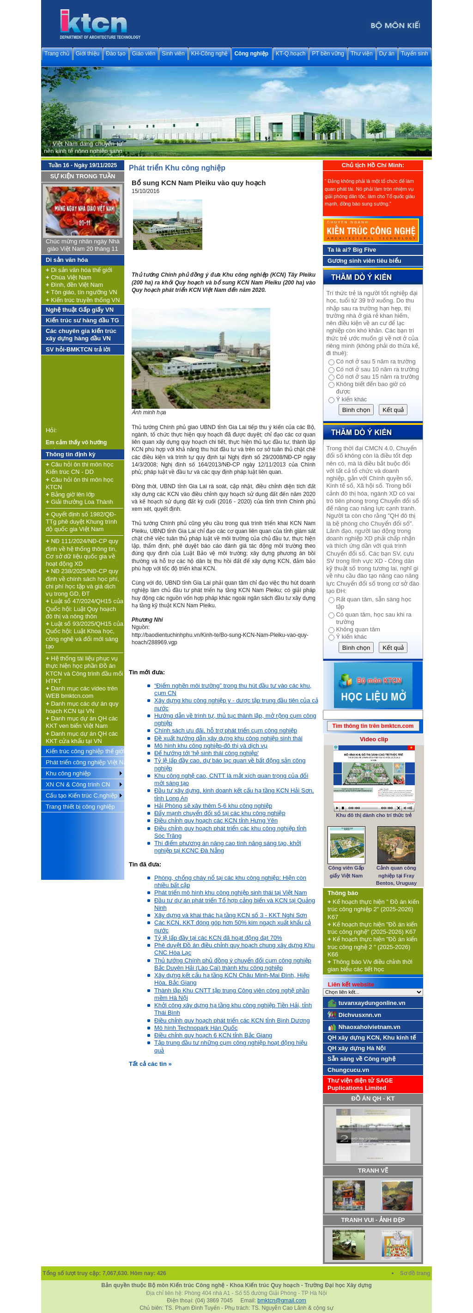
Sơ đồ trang (416, 1273)
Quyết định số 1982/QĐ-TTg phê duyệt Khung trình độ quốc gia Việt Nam (81, 522)
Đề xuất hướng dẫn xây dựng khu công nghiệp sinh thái (228, 738)
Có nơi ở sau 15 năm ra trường (377, 376)
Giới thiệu (87, 53)
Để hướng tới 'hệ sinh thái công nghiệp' (206, 753)
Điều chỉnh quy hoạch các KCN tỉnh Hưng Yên (216, 820)
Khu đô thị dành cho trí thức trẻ (374, 815)
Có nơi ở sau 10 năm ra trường (377, 369)
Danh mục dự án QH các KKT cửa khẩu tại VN (82, 737)
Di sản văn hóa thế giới (79, 269)
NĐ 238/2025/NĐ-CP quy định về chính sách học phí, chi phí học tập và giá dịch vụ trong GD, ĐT (82, 582)
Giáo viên (144, 53)
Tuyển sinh (414, 53)
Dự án (386, 53)
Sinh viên (173, 53)
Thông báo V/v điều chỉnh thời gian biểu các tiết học (369, 965)
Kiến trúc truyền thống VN (83, 299)
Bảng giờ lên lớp (70, 494)
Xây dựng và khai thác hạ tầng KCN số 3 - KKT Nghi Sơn (230, 915)
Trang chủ (56, 53)
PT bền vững (328, 53)
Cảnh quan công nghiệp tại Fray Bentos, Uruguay (396, 875)
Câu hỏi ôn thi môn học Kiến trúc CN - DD (79, 468)
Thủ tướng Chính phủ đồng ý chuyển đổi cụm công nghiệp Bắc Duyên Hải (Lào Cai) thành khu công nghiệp (232, 964)
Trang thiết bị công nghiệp (80, 806)
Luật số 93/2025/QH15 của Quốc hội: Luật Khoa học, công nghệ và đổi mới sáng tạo (84, 635)
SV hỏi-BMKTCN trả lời (78, 349)
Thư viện (362, 53)
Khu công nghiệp (68, 773)
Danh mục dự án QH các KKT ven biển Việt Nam (82, 722)
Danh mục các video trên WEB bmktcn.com (82, 692)
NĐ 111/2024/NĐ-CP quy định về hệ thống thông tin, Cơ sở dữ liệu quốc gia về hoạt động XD (82, 552)
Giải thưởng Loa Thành (79, 501)
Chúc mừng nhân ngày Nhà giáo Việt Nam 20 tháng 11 (83, 245)
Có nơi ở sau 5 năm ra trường (375, 361)
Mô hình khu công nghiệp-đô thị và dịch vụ (210, 745)
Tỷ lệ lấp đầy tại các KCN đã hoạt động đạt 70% (218, 937)
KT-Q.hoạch (290, 53)
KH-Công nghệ (209, 53)
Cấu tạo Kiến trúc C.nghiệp (81, 795)
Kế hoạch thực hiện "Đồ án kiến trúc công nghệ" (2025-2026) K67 (372, 928)
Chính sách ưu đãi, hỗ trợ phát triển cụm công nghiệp (225, 730)
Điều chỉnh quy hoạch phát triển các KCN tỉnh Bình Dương (232, 1020)
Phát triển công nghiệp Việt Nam (85, 762)
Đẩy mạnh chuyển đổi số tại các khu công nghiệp (219, 813)
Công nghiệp (251, 53)
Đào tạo (115, 53)
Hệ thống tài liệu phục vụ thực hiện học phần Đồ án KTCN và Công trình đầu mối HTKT (84, 669)
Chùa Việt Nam (68, 277)
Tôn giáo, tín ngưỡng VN (81, 292)
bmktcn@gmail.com (281, 1300)
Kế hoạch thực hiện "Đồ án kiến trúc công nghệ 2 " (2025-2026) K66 (372, 947)
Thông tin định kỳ (71, 454)
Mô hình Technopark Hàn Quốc (195, 1027)
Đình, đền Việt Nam (74, 284)
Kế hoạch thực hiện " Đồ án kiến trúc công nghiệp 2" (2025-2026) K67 (373, 909)
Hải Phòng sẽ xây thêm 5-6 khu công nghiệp (213, 805)
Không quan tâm (358, 629)
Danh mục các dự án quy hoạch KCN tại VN (82, 707)
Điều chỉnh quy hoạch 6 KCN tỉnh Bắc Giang (213, 1035)
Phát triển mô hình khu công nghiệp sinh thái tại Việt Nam (230, 892)
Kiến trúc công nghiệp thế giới (85, 751)
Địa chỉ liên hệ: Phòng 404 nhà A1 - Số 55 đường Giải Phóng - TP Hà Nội (236, 1293)
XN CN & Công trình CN (78, 784)
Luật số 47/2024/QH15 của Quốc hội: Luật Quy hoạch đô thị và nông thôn (84, 609)
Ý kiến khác (351, 399)
